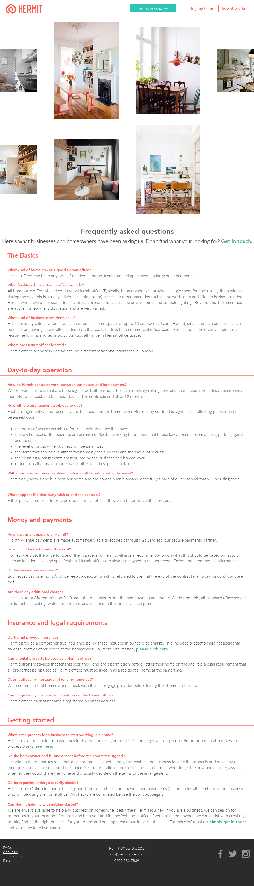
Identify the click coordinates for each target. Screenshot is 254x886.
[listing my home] (200, 8)
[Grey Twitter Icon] (233, 853)
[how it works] (234, 8)
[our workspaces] (153, 8)
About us (10, 851)
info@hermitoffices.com (127, 854)
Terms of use (13, 856)
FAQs (7, 847)
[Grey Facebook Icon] (220, 853)
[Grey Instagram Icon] (245, 853)
